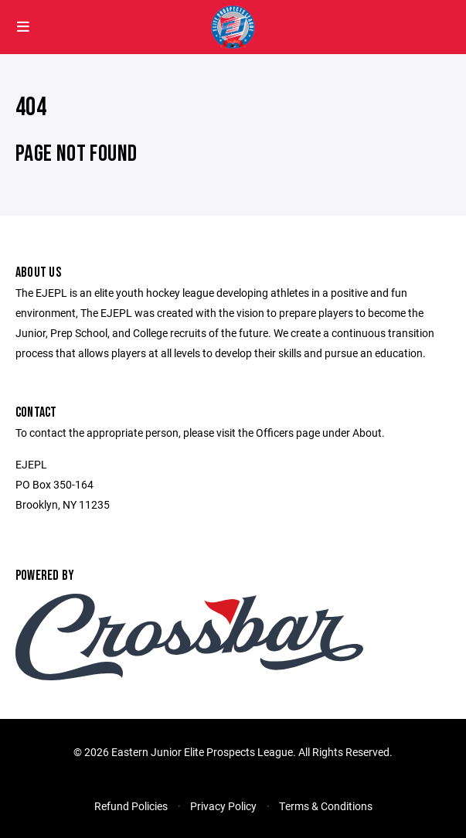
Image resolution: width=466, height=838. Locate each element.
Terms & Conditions (325, 806)
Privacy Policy (223, 806)
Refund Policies (131, 806)
